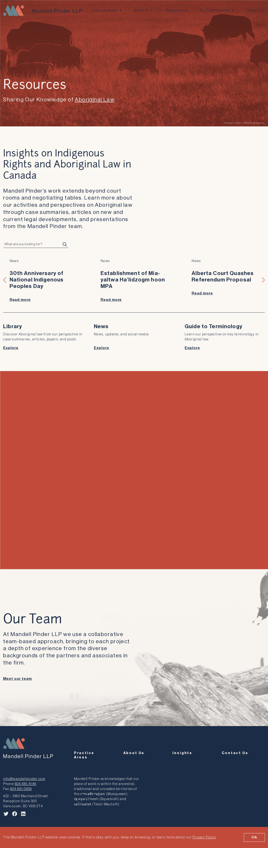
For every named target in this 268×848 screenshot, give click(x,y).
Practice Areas (105, 10)
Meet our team (17, 679)
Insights (182, 753)
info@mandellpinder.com (24, 779)
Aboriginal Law (94, 99)
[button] (4, 280)
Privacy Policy (204, 837)
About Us (141, 10)
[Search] (65, 244)
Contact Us (255, 10)
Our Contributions (215, 10)
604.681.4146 (25, 784)
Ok (254, 837)
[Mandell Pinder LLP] (42, 10)
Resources (174, 10)
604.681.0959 (21, 789)
